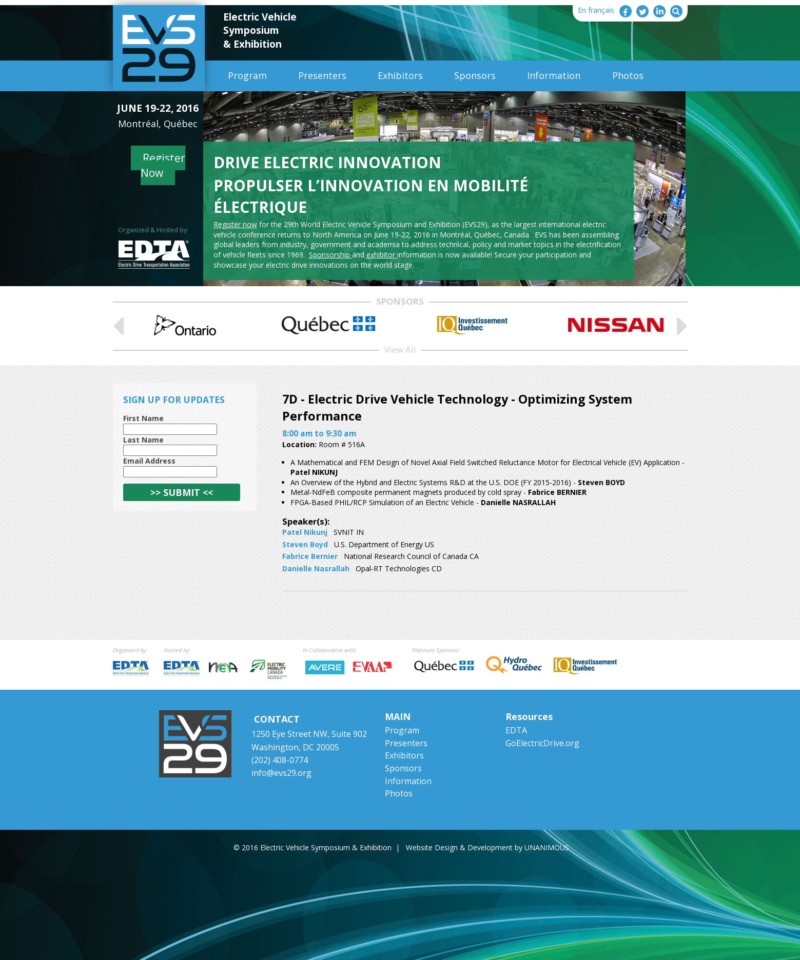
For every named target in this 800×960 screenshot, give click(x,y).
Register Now (163, 165)
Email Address (149, 461)
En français (596, 10)
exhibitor (381, 254)
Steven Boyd (305, 544)
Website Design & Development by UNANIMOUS (487, 847)
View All (400, 349)
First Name (143, 418)
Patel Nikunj (304, 532)
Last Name (143, 440)
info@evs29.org (281, 772)
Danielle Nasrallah (315, 568)
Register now (235, 224)
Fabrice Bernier (310, 556)
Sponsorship (330, 254)
